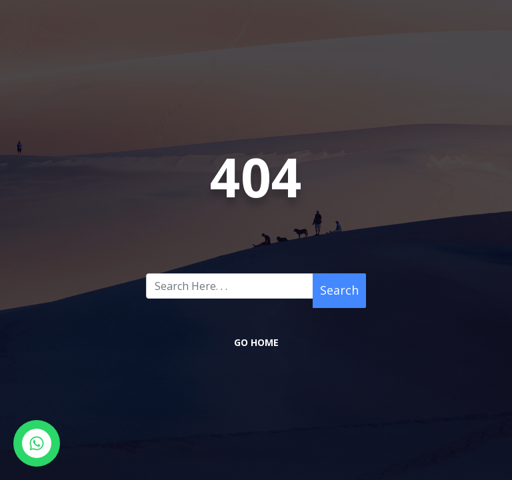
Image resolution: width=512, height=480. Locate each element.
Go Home (256, 342)
